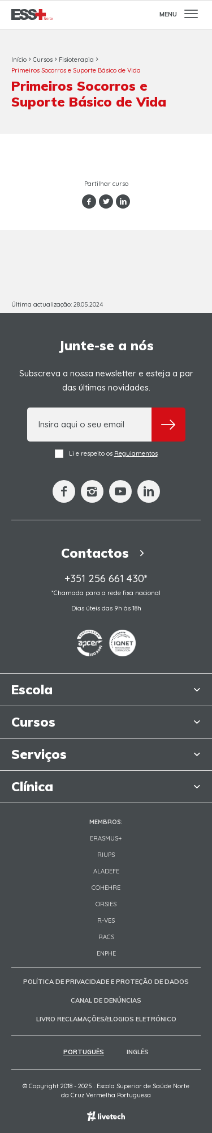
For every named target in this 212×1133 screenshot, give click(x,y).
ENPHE (106, 953)
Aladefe (106, 871)
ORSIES (106, 904)
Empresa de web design (106, 1116)
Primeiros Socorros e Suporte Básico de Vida (76, 70)
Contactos (106, 553)
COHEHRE (106, 888)
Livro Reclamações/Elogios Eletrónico (106, 1019)
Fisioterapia (76, 59)
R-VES (106, 920)
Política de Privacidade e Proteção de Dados (106, 982)
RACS (106, 937)
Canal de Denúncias (106, 1000)
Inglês (138, 1052)
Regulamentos (136, 453)
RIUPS (106, 855)
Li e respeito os (106, 453)
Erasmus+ (106, 838)
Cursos (43, 59)
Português (83, 1052)
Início (19, 59)
